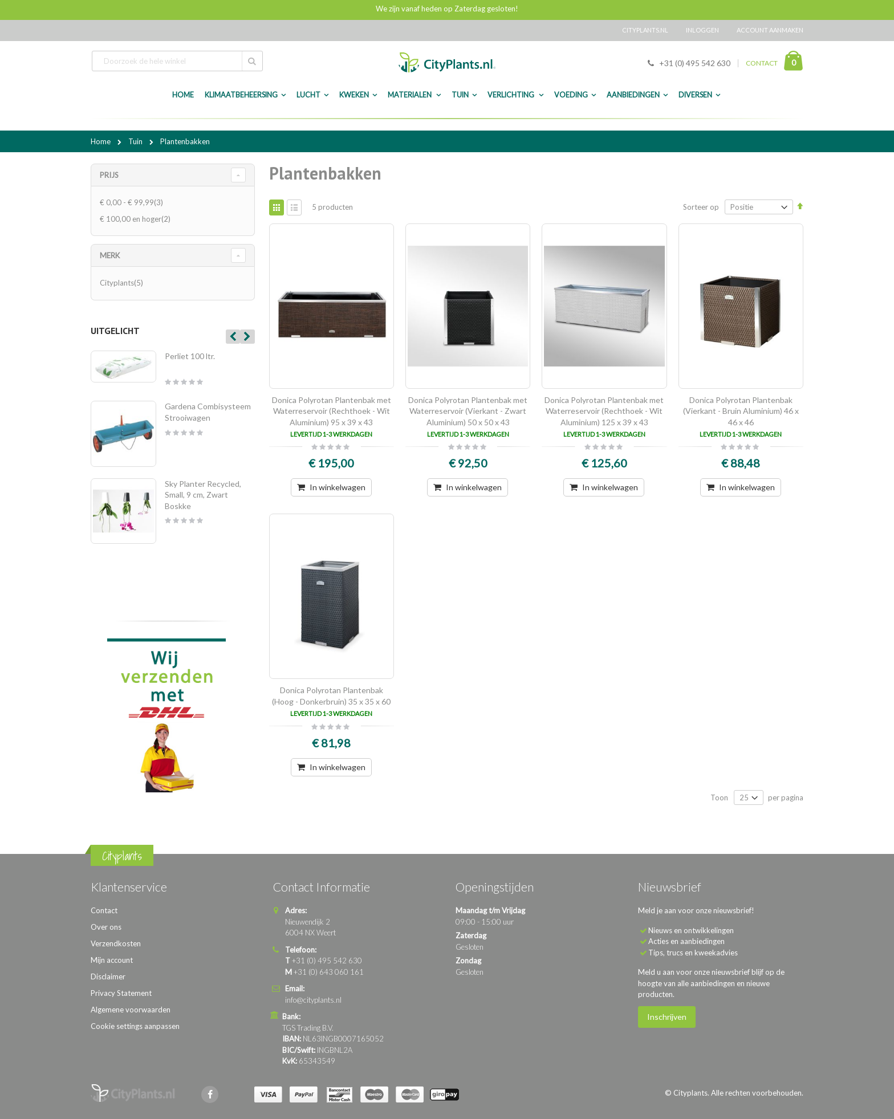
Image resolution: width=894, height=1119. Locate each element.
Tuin (460, 95)
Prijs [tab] (109, 175)
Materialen (410, 95)
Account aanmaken (770, 30)
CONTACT (762, 63)
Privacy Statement (121, 993)
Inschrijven (666, 1017)
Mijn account (112, 960)
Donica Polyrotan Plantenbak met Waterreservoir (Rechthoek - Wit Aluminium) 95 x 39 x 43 (331, 411)
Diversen (695, 95)
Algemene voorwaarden (130, 1009)
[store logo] (447, 62)
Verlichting (511, 95)
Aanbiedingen (633, 95)
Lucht (308, 95)
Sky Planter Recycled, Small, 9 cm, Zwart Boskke (203, 495)
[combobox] (177, 61)
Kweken (354, 95)
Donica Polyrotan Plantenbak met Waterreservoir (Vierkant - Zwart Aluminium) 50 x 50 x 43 (467, 411)
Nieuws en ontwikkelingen (691, 930)
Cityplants (123, 282)
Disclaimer (108, 976)
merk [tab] (110, 255)
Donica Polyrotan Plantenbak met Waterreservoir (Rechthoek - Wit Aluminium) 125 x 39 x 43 (604, 411)
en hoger (136, 218)
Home (101, 141)
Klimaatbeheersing (241, 95)
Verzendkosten (116, 943)
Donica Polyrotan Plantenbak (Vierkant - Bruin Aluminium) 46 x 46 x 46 (741, 411)
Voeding (571, 95)
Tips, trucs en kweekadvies (693, 952)
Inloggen (702, 30)
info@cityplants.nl (313, 999)
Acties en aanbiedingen (686, 941)
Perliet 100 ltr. (190, 356)
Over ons (106, 926)
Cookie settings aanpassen (135, 1026)
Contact (104, 910)
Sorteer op (701, 206)
